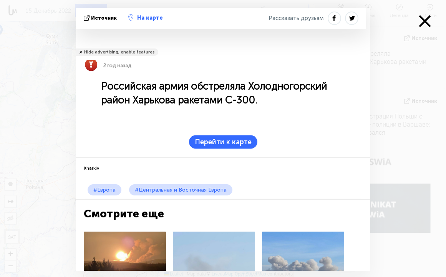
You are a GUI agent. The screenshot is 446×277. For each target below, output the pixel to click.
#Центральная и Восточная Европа (181, 190)
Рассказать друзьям (296, 18)
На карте (145, 17)
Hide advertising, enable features (119, 52)
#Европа (104, 190)
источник (101, 18)
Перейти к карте (223, 142)
